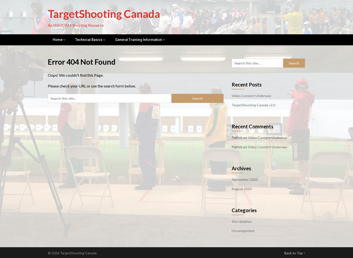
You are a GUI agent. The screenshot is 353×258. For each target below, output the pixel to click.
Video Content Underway (251, 96)
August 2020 (242, 189)
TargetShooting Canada (104, 13)
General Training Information (138, 40)
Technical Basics (88, 40)
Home (58, 40)
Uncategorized (243, 231)
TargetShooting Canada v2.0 (253, 105)
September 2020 (244, 179)
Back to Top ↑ (294, 253)
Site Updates (242, 221)
